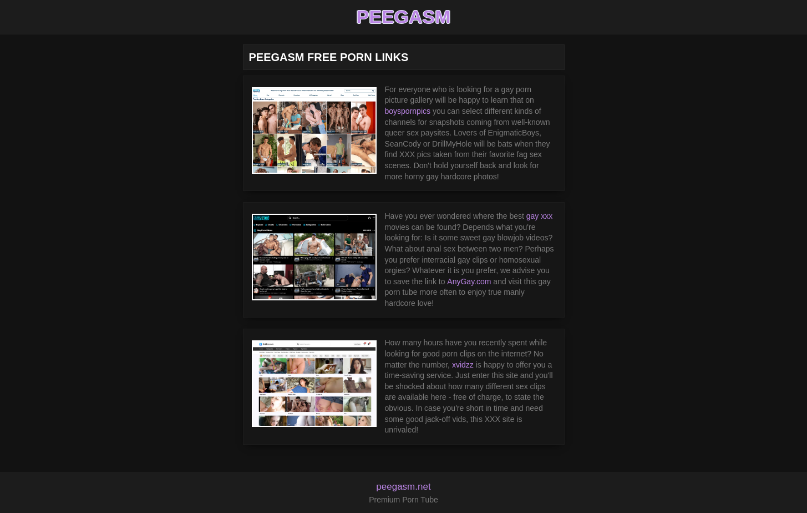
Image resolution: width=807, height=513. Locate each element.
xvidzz (463, 364)
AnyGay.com (469, 281)
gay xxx (539, 216)
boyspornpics (408, 111)
